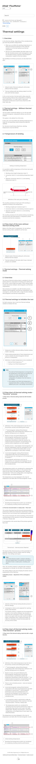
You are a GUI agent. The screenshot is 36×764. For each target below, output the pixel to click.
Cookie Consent (30, 754)
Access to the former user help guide (13, 20)
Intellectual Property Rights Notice (10, 754)
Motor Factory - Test (7, 21)
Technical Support (22, 754)
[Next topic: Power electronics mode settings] (4, 26)
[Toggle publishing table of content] (7, 26)
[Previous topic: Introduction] (3, 26)
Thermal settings (6, 23)
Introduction (23, 21)
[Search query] (19, 15)
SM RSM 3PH (16, 21)
